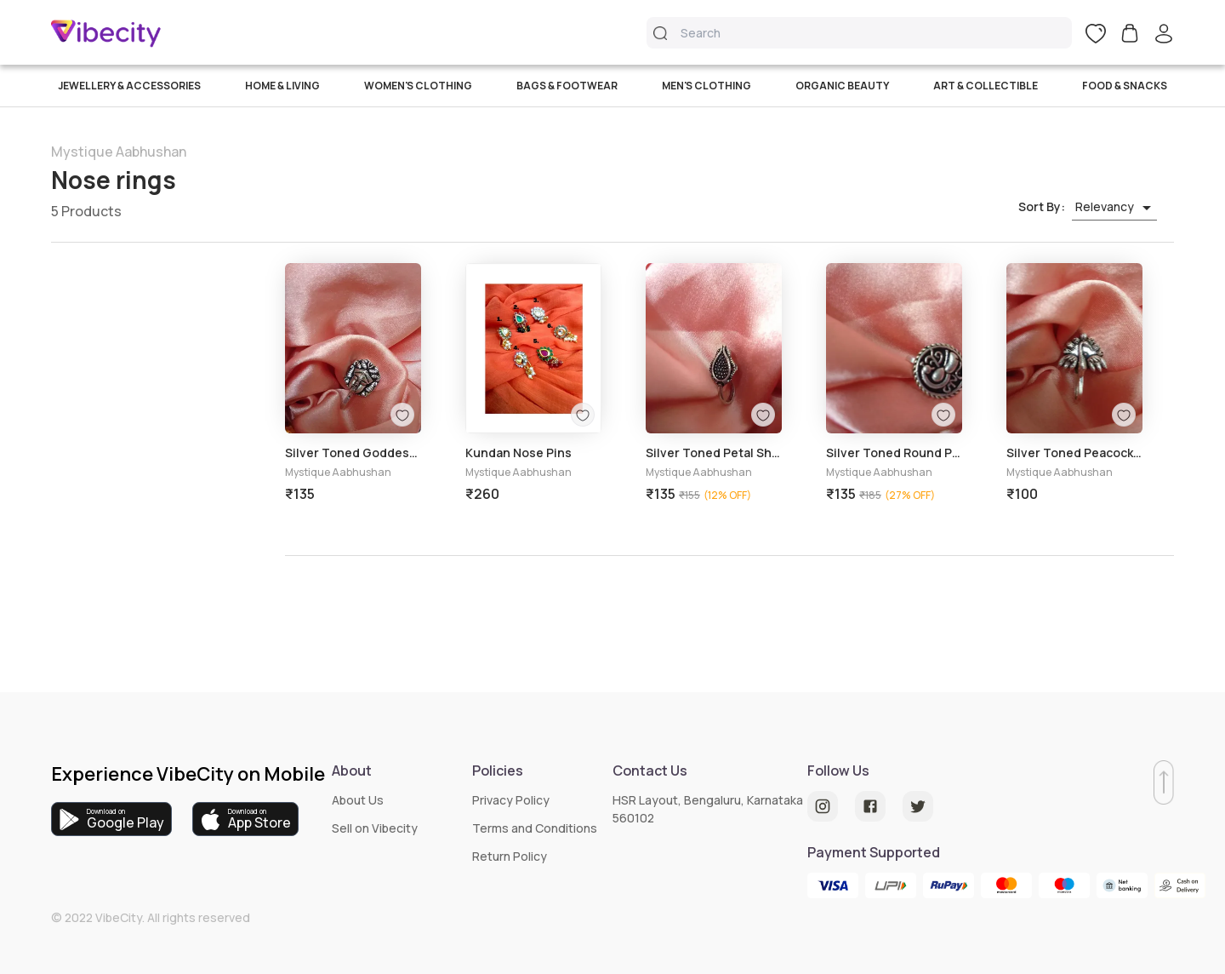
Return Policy (509, 856)
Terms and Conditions (534, 828)
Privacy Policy (511, 800)
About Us (358, 800)
